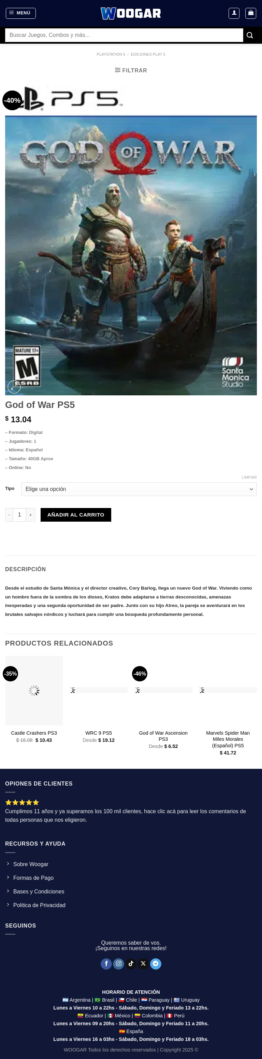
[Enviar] (250, 35)
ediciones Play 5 (148, 54)
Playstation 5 (111, 54)
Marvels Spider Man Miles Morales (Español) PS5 (228, 739)
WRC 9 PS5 (98, 733)
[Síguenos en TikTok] (131, 964)
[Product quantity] (19, 515)
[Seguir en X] (143, 964)
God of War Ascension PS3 (163, 736)
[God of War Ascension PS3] (163, 690)
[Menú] (21, 13)
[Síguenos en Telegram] (155, 964)
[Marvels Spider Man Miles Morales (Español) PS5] (228, 690)
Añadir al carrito (75, 515)
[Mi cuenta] (234, 13)
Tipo (9, 488)
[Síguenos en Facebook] (106, 964)
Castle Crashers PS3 (34, 733)
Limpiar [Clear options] (249, 477)
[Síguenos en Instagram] (118, 964)
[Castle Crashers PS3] (34, 690)
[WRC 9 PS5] (99, 690)
